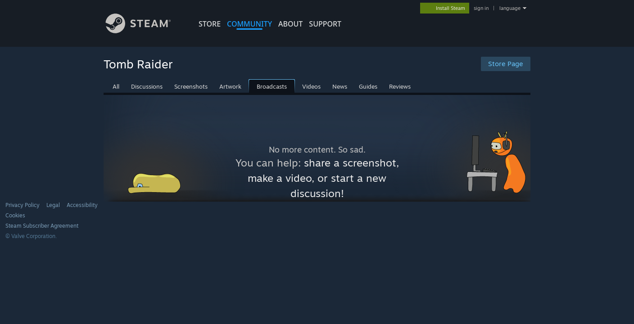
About (290, 24)
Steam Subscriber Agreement (41, 225)
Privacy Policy (22, 205)
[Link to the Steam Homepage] (145, 31)
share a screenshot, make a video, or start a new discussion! (323, 178)
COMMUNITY (249, 24)
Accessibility (82, 205)
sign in (481, 8)
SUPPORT (325, 24)
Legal (53, 205)
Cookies (15, 215)
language (510, 8)
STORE (210, 24)
